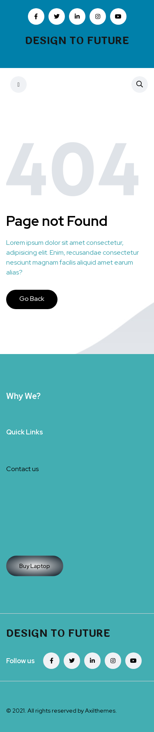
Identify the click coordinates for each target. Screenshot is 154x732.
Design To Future (77, 41)
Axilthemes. (101, 710)
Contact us (22, 469)
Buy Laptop (34, 566)
